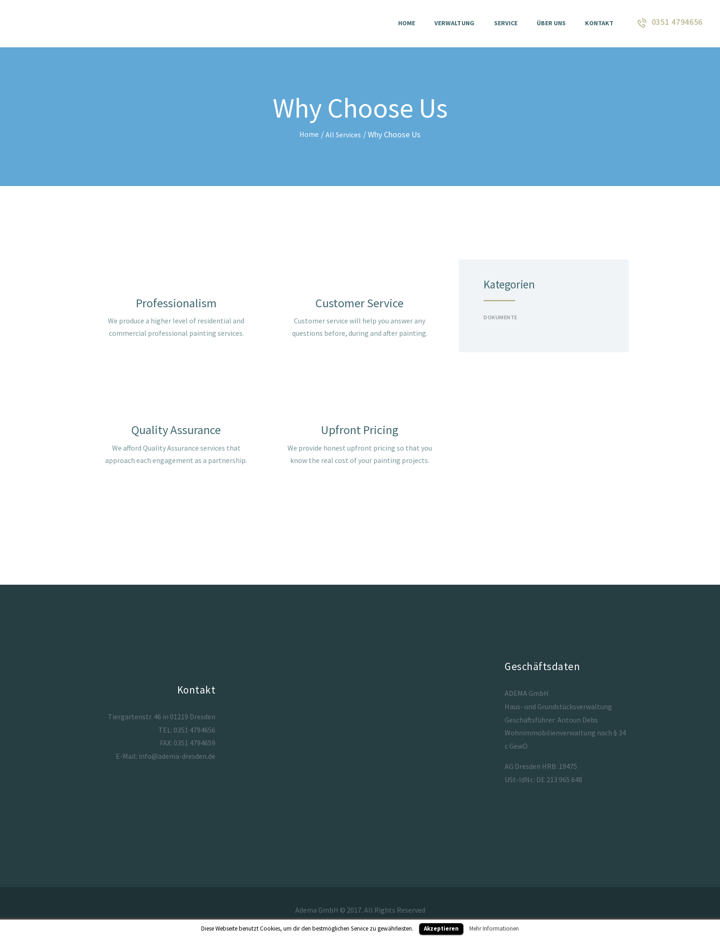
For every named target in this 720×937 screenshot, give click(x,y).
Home (307, 134)
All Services (344, 134)
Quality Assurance (176, 432)
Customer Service (359, 303)
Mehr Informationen (494, 928)
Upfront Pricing (359, 432)
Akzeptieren (441, 928)
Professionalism (176, 303)
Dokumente (503, 316)
